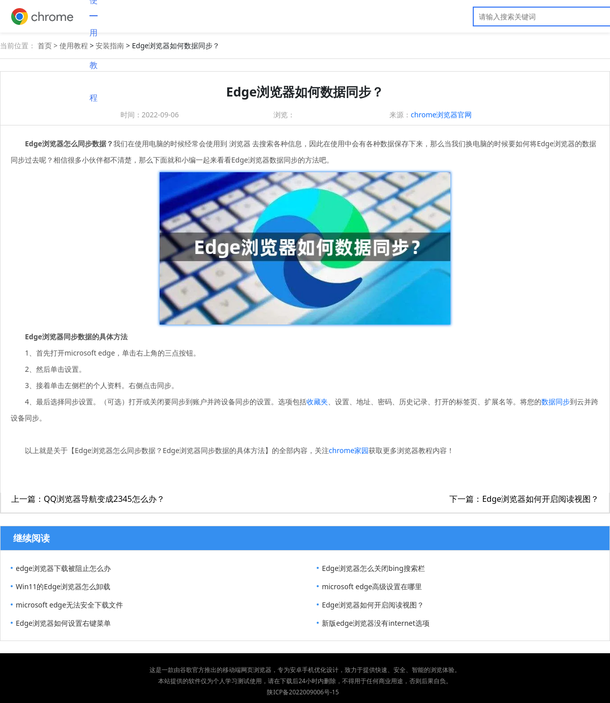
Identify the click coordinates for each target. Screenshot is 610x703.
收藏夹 (317, 401)
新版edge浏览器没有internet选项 (376, 623)
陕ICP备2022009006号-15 (303, 692)
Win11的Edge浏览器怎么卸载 (63, 586)
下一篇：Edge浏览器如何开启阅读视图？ (524, 498)
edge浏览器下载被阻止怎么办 (63, 568)
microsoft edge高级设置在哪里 (372, 586)
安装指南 (110, 45)
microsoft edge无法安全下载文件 (69, 605)
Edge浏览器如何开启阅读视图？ (373, 605)
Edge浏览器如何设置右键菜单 (63, 623)
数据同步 (555, 401)
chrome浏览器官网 (441, 114)
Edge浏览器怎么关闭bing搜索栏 (373, 568)
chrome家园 (349, 450)
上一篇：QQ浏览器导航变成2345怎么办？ (88, 498)
